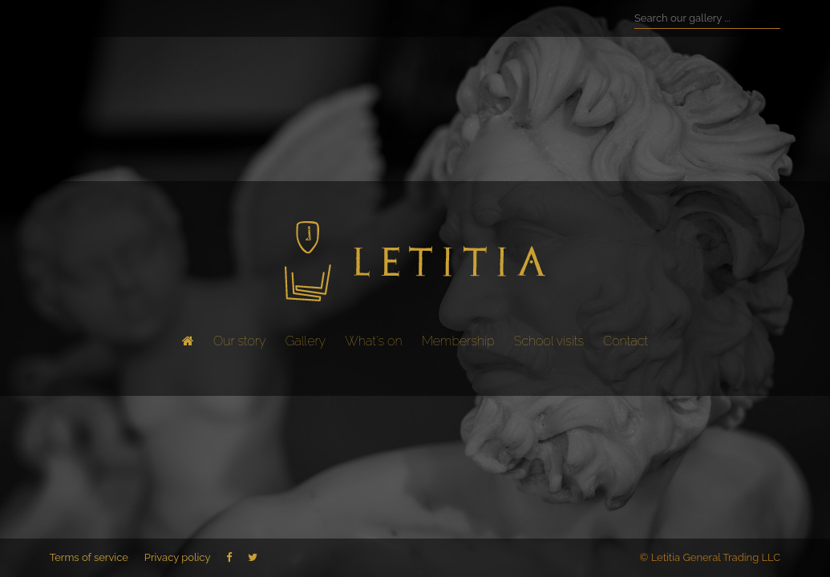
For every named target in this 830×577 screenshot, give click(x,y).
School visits (549, 341)
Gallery (305, 341)
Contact (625, 341)
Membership (458, 341)
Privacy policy (177, 557)
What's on (373, 341)
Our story (239, 341)
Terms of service (89, 557)
